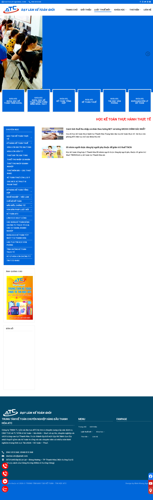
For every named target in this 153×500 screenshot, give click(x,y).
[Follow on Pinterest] (150, 2)
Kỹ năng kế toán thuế (17, 143)
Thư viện (135, 10)
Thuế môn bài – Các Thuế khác (19, 172)
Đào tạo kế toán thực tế (17, 137)
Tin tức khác (13, 260)
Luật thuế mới (102, 10)
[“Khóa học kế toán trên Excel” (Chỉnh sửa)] (13, 102)
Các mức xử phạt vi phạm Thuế (16, 183)
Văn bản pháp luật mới (18, 210)
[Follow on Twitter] (145, 2)
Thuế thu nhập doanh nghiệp (17, 165)
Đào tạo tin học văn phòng (17, 243)
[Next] (148, 54)
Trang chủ (71, 10)
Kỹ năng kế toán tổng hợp (17, 191)
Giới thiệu (86, 10)
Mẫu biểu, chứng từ (16, 205)
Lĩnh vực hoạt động (16, 218)
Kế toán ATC (12, 214)
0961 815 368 (12, 452)
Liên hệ (147, 10)
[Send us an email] (147, 2)
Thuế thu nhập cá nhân (18, 159)
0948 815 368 (26, 452)
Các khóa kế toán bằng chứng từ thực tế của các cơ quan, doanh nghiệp (18, 226)
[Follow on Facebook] (140, 2)
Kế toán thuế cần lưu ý (18, 178)
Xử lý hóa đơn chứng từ (19, 256)
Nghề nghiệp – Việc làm (18, 197)
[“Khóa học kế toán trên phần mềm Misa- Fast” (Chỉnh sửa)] (38, 102)
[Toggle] (31, 137)
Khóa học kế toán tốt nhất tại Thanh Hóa (18, 236)
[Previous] (5, 54)
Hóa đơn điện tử (15, 151)
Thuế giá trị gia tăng (17, 155)
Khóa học (120, 10)
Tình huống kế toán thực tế (16, 250)
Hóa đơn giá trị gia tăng (19, 147)
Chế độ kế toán (14, 201)
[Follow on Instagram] (142, 2)
